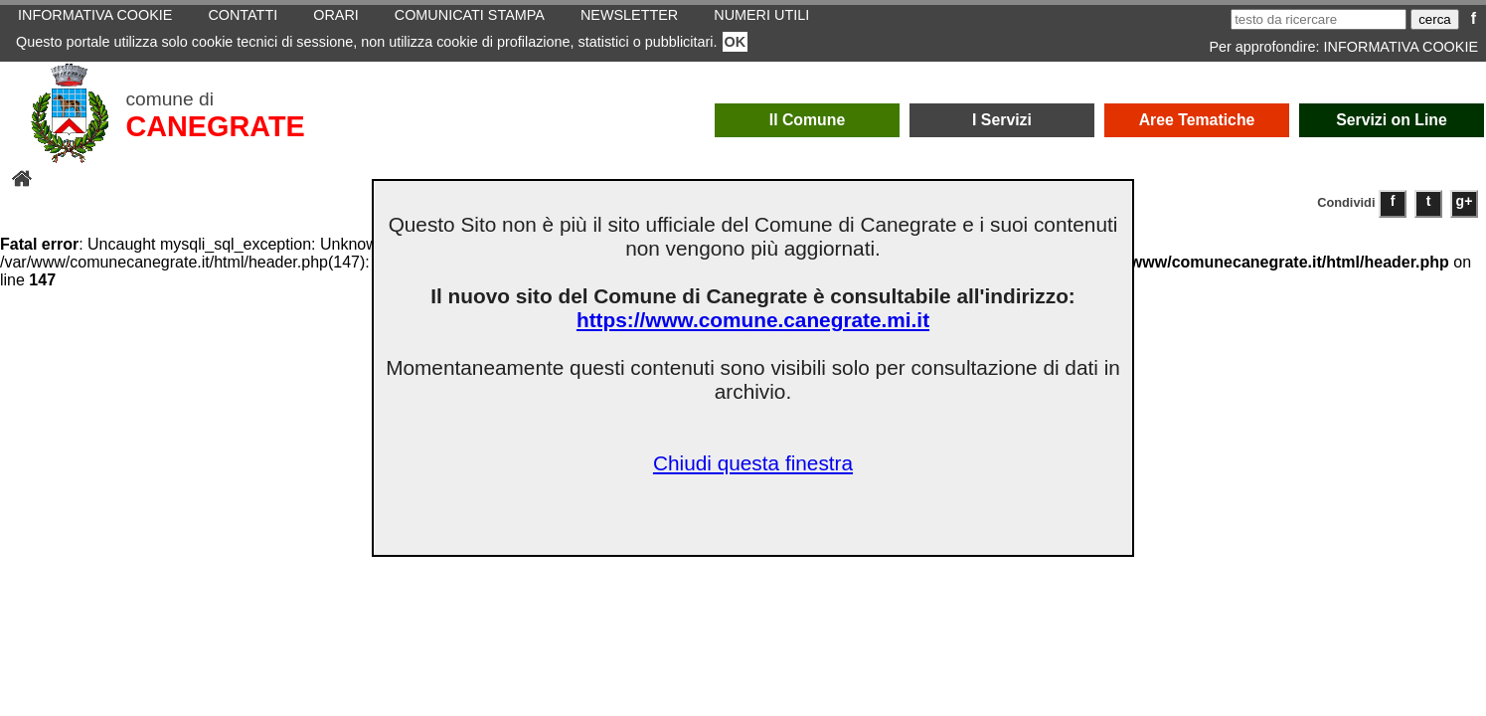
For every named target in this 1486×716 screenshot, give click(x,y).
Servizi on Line (1391, 119)
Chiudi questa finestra (753, 462)
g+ (1464, 201)
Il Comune (807, 119)
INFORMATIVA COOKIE (1401, 47)
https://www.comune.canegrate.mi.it (753, 319)
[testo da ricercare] (1318, 19)
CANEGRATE (214, 126)
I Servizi (1002, 119)
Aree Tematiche (1197, 119)
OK (735, 42)
